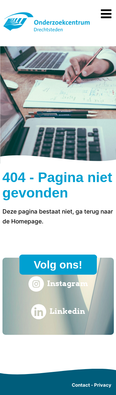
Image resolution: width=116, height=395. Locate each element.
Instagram (58, 284)
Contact (81, 385)
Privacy (102, 385)
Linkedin (58, 311)
